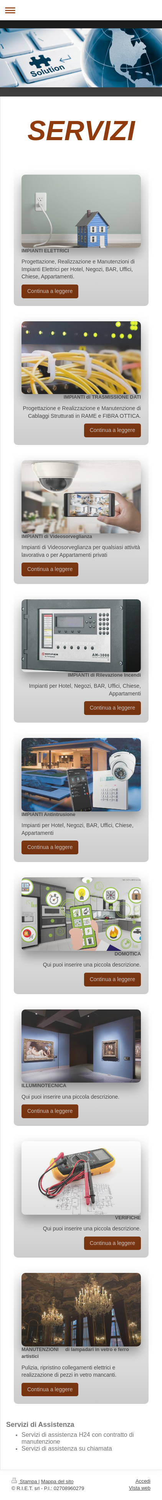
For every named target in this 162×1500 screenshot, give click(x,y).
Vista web (139, 1488)
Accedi (143, 1481)
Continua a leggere (50, 291)
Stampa (25, 1481)
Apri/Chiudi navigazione (81, 10)
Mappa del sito (57, 1481)
